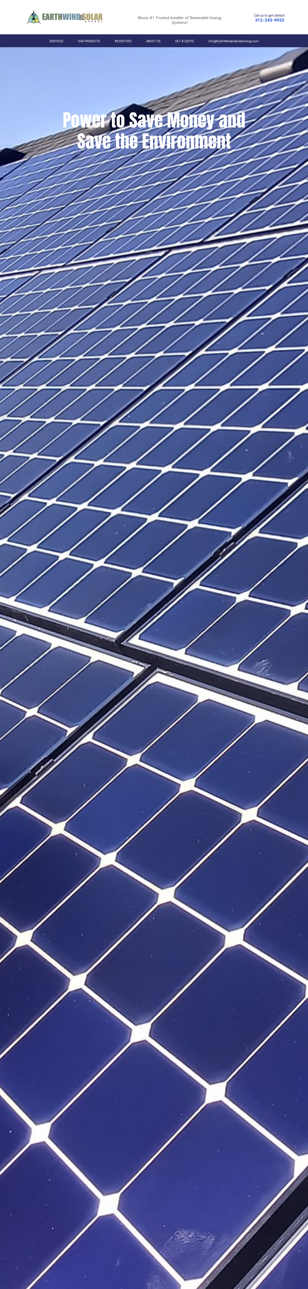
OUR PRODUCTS (89, 41)
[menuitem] (56, 41)
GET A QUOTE (184, 41)
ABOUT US (153, 41)
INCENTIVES (123, 41)
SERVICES (56, 41)
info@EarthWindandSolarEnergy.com (234, 41)
